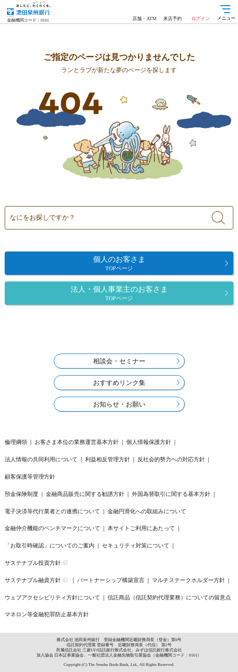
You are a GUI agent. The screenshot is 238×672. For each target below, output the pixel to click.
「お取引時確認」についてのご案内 (49, 545)
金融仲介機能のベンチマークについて (52, 528)
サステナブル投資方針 (33, 563)
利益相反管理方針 (107, 459)
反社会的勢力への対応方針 (171, 459)
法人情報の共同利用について (41, 459)
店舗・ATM (144, 18)
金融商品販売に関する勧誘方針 (85, 494)
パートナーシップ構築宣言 (110, 580)
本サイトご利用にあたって (141, 528)
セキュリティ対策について (135, 545)
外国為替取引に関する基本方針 (171, 494)
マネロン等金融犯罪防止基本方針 (47, 614)
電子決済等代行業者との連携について (52, 511)
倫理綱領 (16, 442)
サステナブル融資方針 (33, 580)
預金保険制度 (21, 494)
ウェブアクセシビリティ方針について (52, 597)
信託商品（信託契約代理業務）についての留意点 (169, 597)
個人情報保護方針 (148, 442)
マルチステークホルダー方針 (188, 580)
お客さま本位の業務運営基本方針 (77, 442)
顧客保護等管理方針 (30, 476)
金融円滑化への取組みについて (147, 511)
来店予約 (172, 18)
